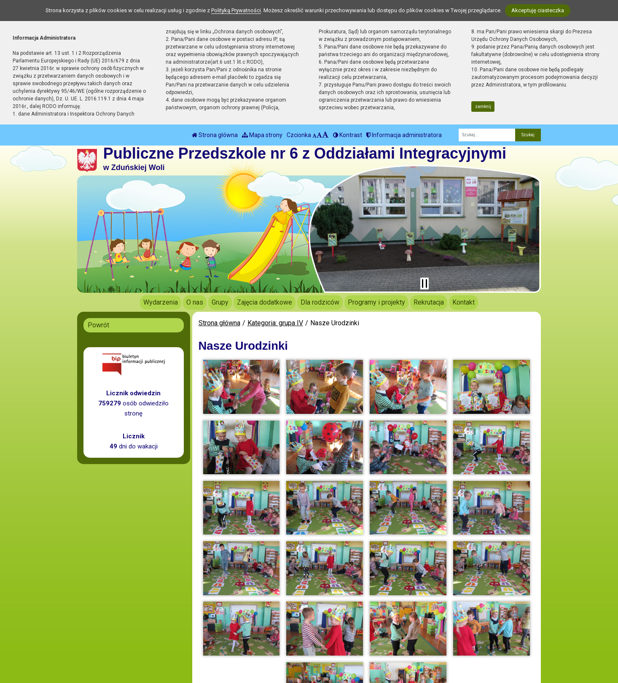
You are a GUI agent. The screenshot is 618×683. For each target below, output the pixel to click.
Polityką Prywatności (236, 10)
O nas (194, 302)
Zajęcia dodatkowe (264, 302)
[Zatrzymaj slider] (424, 283)
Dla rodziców (320, 302)
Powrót (98, 325)
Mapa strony (262, 135)
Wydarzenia (160, 302)
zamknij (483, 106)
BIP (293, 633)
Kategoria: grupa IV (275, 323)
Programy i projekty (376, 302)
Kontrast (347, 135)
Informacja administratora (404, 135)
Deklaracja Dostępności (322, 654)
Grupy (220, 302)
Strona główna (215, 135)
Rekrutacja (429, 302)
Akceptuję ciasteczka (537, 10)
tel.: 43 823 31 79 (210, 633)
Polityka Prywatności (318, 643)
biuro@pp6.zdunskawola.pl (224, 643)
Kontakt (463, 302)
